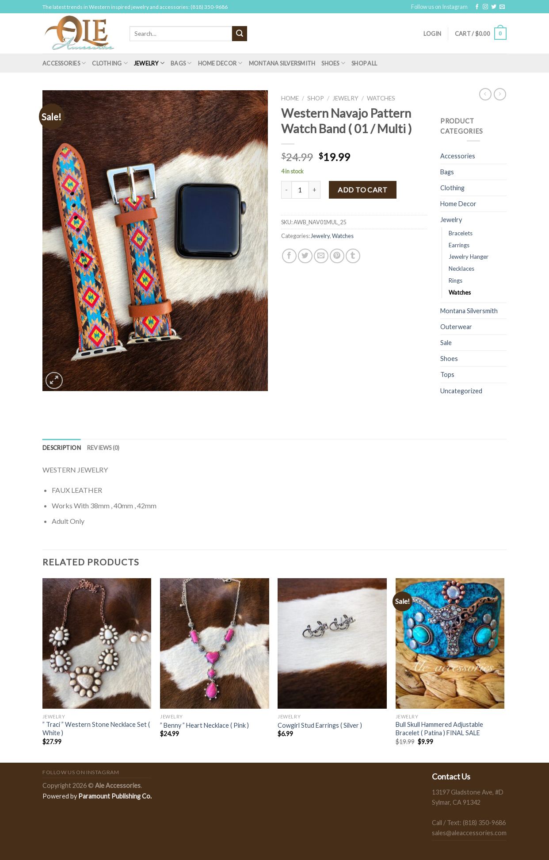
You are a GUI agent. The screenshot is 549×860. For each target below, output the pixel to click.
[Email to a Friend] (321, 256)
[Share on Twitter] (305, 256)
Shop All (364, 63)
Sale (446, 342)
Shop (315, 98)
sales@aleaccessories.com (469, 833)
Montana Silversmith (282, 63)
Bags (181, 63)
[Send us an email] (502, 7)
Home (290, 98)
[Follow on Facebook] (477, 7)
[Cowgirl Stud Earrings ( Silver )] (332, 643)
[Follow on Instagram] (485, 7)
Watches (381, 98)
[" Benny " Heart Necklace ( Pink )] (214, 643)
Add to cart (362, 189)
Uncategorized (461, 391)
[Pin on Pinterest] (337, 256)
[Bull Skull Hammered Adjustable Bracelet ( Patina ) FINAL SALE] (450, 643)
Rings (455, 280)
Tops (447, 374)
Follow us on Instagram (439, 6)
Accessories (64, 63)
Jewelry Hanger (468, 256)
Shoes (333, 63)
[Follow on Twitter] (493, 7)
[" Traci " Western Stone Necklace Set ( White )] (97, 643)
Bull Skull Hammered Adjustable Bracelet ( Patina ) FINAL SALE (439, 729)
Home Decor (220, 63)
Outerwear (456, 326)
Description (61, 447)
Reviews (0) (103, 447)
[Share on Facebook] (289, 256)
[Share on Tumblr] (353, 256)
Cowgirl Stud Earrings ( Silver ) (320, 725)
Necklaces (461, 268)
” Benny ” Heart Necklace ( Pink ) (204, 725)
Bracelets (461, 233)
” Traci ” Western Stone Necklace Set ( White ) (96, 729)
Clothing (110, 63)
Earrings (459, 245)
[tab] (61, 448)
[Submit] (239, 33)
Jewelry (149, 63)
